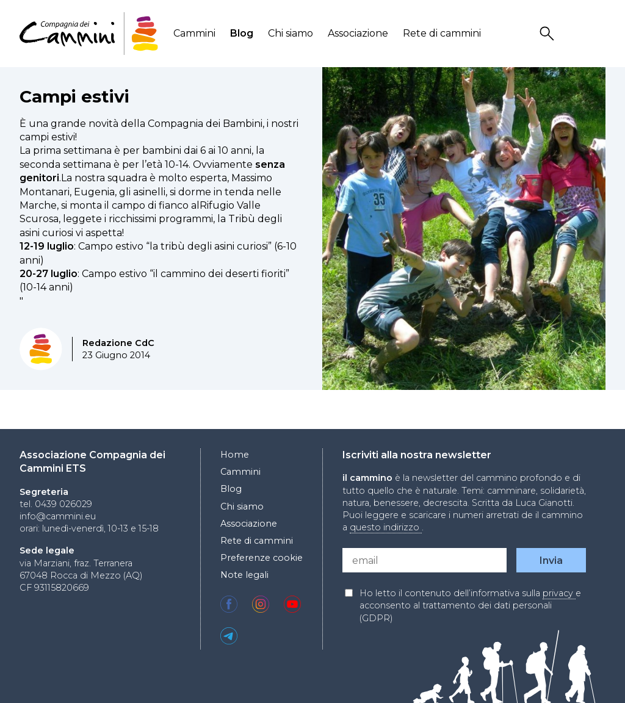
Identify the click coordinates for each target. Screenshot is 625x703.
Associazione (358, 33)
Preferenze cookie (261, 557)
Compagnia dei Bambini (205, 123)
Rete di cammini (442, 33)
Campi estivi (74, 96)
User (573, 33)
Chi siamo (290, 33)
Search (549, 33)
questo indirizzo (386, 527)
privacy (559, 593)
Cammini (194, 33)
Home (234, 454)
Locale (597, 33)
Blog (241, 33)
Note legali (244, 574)
